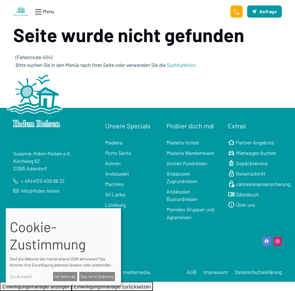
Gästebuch (243, 194)
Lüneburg (115, 205)
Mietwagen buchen (252, 153)
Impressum (215, 272)
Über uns (241, 205)
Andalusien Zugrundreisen (182, 177)
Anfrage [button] (264, 11)
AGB (191, 272)
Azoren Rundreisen (187, 163)
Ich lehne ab (64, 276)
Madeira (113, 142)
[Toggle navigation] (44, 11)
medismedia (136, 272)
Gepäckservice (248, 163)
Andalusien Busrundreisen (182, 195)
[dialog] (63, 246)
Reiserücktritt (246, 174)
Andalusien (117, 173)
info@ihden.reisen (36, 190)
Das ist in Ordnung (97, 276)
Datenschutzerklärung (258, 272)
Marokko (114, 184)
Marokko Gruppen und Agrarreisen (190, 213)
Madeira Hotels (183, 142)
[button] (236, 11)
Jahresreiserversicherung (259, 184)
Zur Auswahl (21, 276)
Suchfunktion (181, 65)
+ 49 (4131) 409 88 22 (39, 181)
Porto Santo (118, 153)
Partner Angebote (251, 142)
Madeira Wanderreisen (190, 153)
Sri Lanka (115, 194)
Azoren (112, 163)
